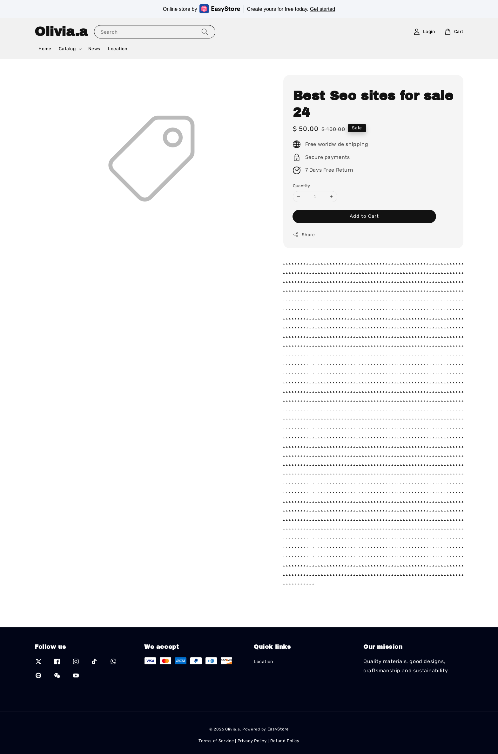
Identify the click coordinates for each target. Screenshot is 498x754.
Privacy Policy (252, 740)
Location (117, 48)
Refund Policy (284, 740)
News (94, 48)
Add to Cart (364, 216)
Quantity (301, 185)
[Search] (205, 31)
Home (44, 48)
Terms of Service (216, 740)
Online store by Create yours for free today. (249, 8)
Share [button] (304, 234)
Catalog (67, 48)
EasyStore (278, 729)
